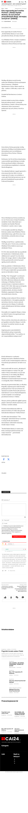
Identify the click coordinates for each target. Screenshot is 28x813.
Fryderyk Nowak (7, 21)
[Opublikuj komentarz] (19, 536)
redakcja (9, 649)
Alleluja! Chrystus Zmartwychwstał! (14, 690)
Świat (2, 8)
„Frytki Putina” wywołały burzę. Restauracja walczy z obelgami (7, 587)
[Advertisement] (14, 62)
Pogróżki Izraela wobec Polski (12, 651)
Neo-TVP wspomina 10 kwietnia (7, 729)
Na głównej (3, 649)
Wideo (6, 8)
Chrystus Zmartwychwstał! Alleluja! (19, 730)
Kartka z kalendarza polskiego (15, 687)
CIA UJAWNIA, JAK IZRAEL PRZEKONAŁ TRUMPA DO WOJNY (16, 664)
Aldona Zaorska (12, 667)
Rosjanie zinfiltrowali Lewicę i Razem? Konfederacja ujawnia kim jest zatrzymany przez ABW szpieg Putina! (21, 589)
